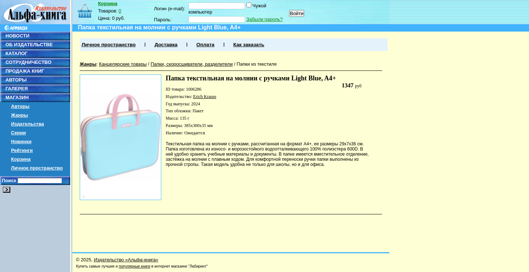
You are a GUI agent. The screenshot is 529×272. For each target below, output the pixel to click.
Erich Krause (204, 96)
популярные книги (134, 266)
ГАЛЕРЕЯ (17, 88)
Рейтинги (22, 150)
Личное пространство (37, 168)
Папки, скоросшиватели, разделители (192, 64)
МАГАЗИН (17, 97)
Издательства (27, 124)
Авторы (20, 106)
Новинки (21, 141)
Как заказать (248, 44)
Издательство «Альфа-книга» (126, 259)
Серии (18, 132)
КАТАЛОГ (17, 53)
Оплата (205, 44)
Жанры (19, 115)
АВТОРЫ (16, 80)
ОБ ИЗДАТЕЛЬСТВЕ (29, 44)
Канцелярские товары (123, 64)
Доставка (166, 44)
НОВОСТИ (17, 36)
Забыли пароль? (264, 19)
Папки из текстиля (257, 64)
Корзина (20, 159)
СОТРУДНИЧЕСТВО (28, 62)
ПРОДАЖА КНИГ (25, 71)
